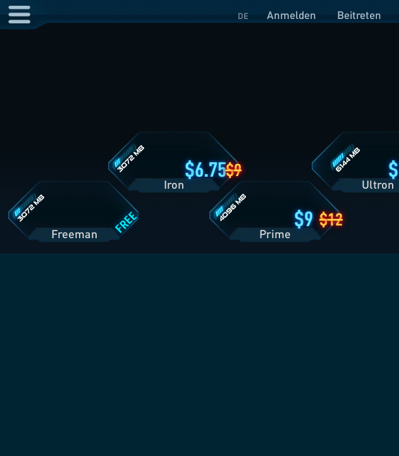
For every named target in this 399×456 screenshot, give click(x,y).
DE (243, 16)
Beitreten (359, 15)
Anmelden (291, 15)
